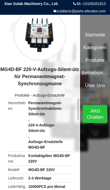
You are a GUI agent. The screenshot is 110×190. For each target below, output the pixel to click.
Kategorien (95, 47)
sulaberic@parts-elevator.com (81, 11)
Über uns (95, 85)
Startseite (95, 34)
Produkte (22, 95)
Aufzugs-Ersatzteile (49, 95)
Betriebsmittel (95, 72)
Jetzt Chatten (95, 114)
